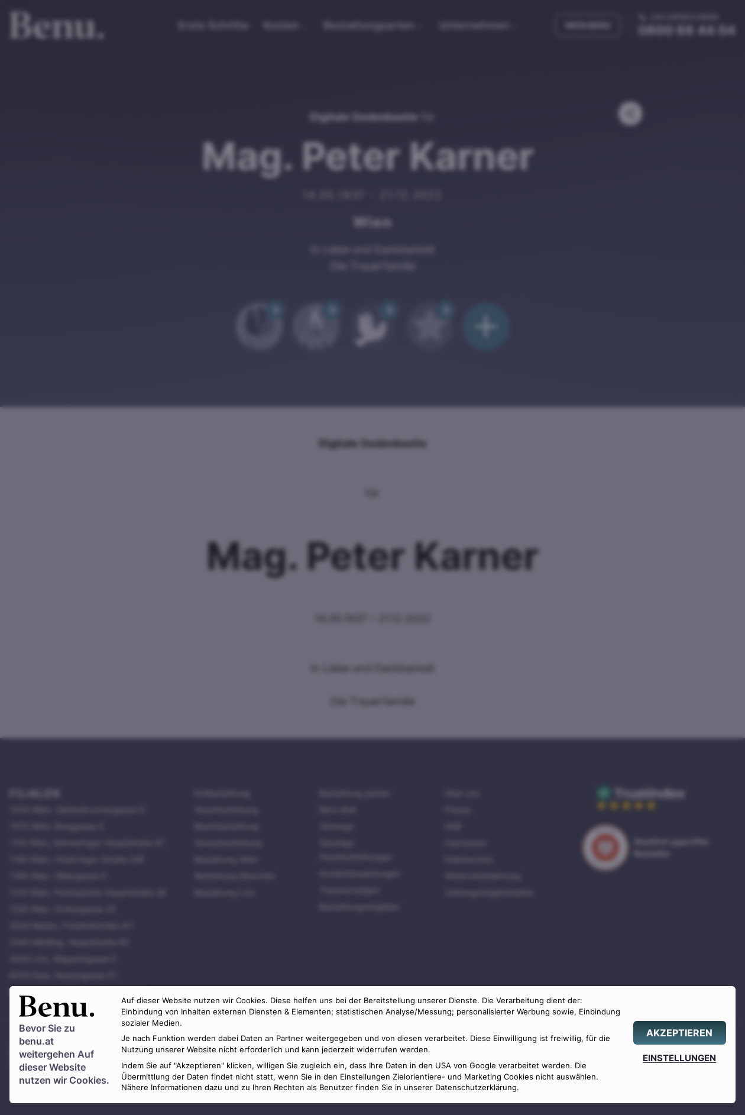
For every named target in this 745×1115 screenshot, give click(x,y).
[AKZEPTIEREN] (679, 1033)
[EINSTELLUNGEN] (679, 1058)
